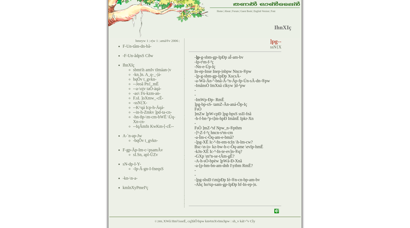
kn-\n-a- (131, 178)
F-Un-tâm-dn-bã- (137, 46)
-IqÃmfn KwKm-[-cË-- (154, 126)
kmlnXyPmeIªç (135, 187)
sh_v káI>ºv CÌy (243, 221)
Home (219, 11)
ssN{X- (140, 103)
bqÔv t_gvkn (144, 79)
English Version (261, 11)
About (227, 11)
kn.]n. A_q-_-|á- (147, 74)
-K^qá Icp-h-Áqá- (149, 107)
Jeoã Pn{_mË (147, 84)
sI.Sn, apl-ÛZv (145, 154)
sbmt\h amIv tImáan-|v (152, 70)
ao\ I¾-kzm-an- (147, 93)
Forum (235, 11)
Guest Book (246, 11)
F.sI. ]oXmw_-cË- (148, 98)
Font (273, 11)
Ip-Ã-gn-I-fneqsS (148, 168)
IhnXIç (128, 65)
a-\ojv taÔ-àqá (148, 88)
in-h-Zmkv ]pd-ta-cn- (154, 112)
